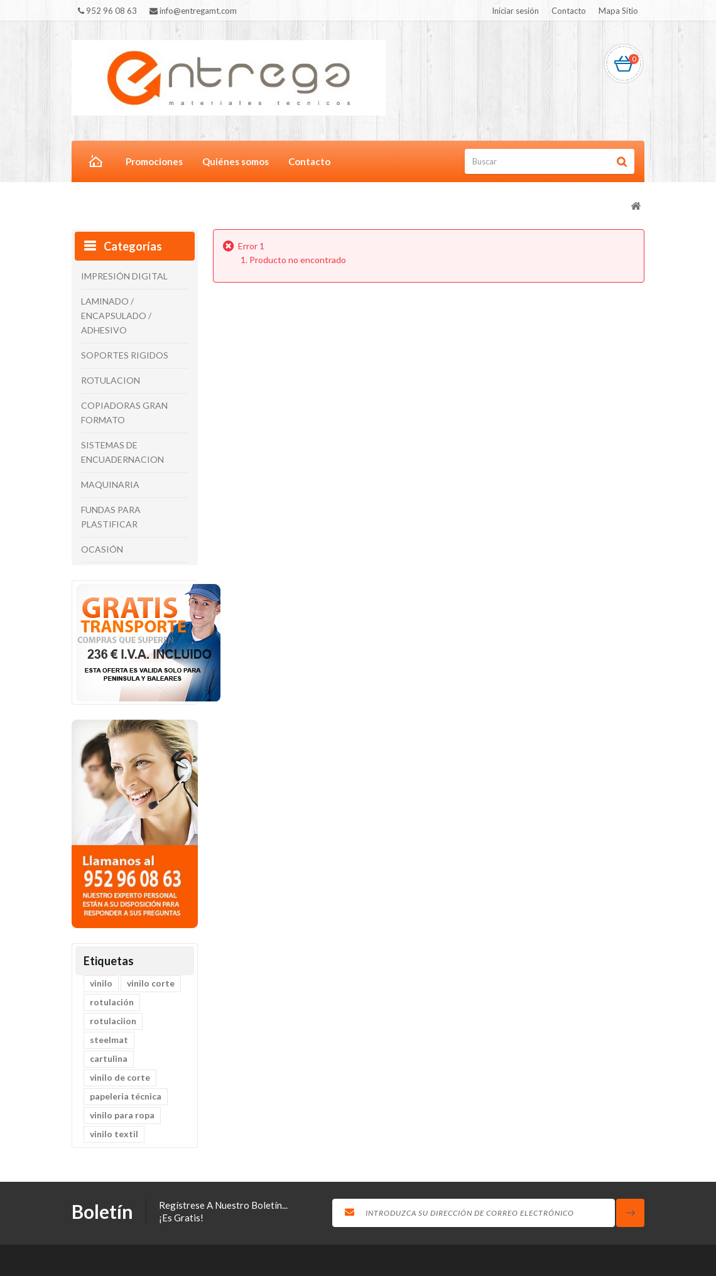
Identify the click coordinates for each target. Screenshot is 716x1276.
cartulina (108, 1058)
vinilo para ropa (122, 1115)
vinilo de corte (120, 1077)
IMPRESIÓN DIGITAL (124, 276)
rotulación (112, 1002)
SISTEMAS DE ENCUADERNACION (122, 452)
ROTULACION (110, 380)
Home (93, 162)
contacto (568, 11)
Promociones (154, 161)
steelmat (109, 1039)
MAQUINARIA (110, 484)
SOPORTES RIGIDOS (124, 355)
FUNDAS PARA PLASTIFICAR (111, 516)
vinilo (101, 983)
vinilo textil (114, 1133)
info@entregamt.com (193, 11)
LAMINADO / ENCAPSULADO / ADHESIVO (116, 315)
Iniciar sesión (515, 11)
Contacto (309, 161)
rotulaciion (113, 1020)
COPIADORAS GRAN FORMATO (124, 412)
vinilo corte (151, 983)
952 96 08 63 (107, 11)
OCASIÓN (102, 549)
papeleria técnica (125, 1096)
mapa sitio (618, 11)
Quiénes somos (235, 161)
